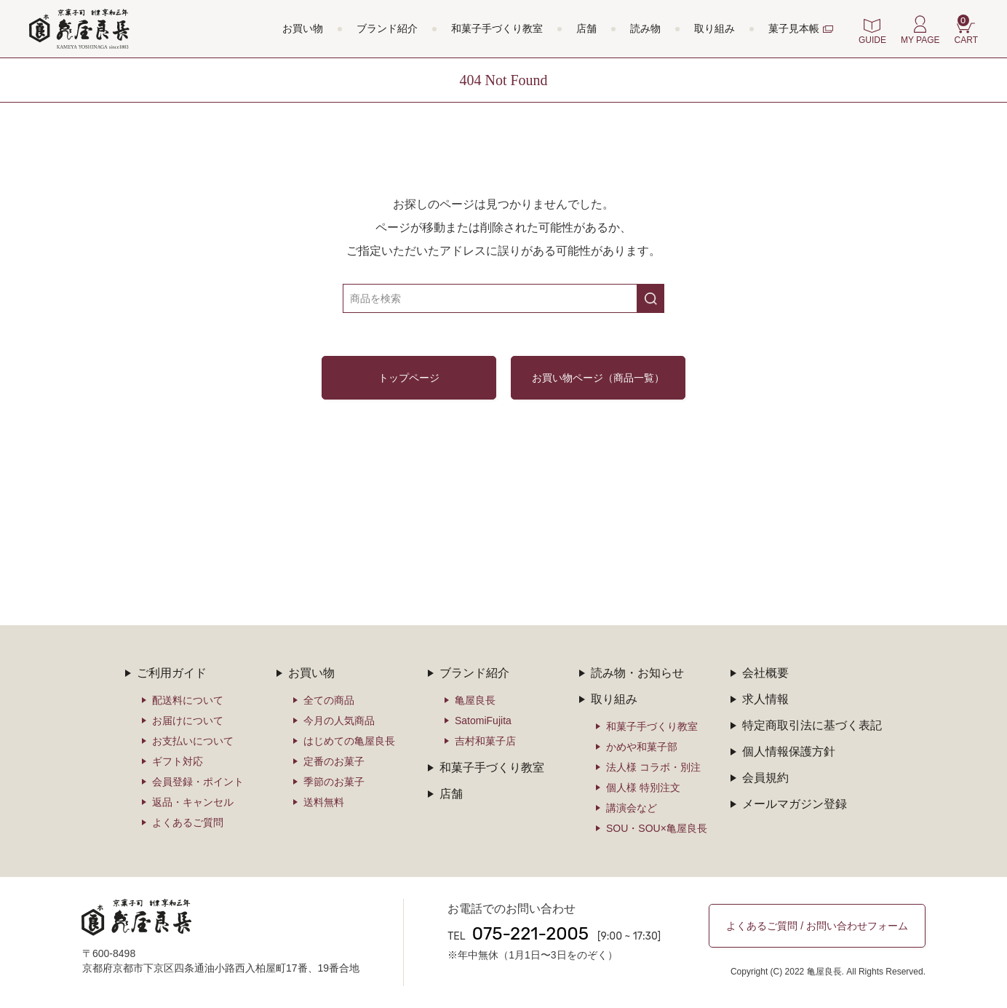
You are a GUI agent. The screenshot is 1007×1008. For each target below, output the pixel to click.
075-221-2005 (530, 934)
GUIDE (872, 40)
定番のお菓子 (334, 761)
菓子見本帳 (793, 28)
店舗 (586, 28)
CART (966, 30)
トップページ (408, 378)
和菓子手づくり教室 (497, 28)
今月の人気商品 (339, 720)
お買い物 (302, 28)
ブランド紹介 (387, 28)
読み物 (645, 28)
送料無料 (323, 802)
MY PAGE (920, 40)
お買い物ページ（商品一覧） (598, 378)
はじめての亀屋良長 (349, 741)
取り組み (714, 28)
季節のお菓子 (334, 781)
